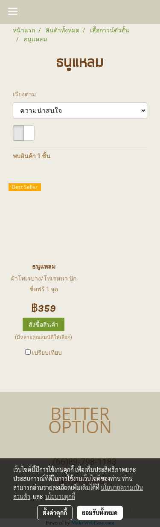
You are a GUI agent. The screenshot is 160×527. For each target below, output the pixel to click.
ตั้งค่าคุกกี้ (55, 512)
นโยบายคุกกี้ (60, 496)
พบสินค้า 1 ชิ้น (31, 156)
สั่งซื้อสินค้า (43, 324)
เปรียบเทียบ (47, 352)
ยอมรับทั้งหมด (100, 512)
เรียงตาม (26, 94)
